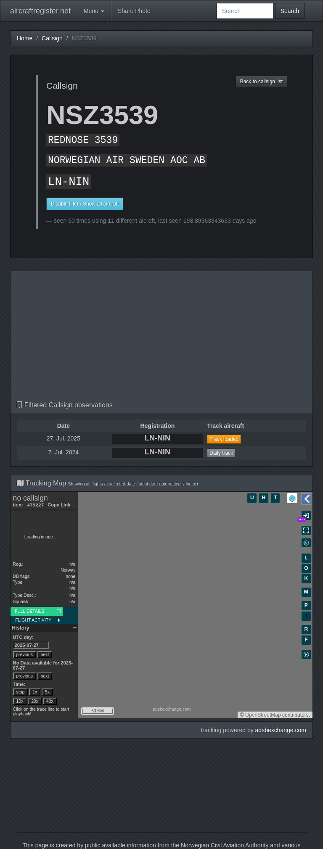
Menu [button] (94, 11)
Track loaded (223, 439)
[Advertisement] (161, 338)
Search (290, 11)
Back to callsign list (261, 81)
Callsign (52, 38)
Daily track (221, 453)
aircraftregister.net (40, 11)
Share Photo (134, 11)
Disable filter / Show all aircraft (85, 204)
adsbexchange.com (280, 730)
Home (24, 38)
